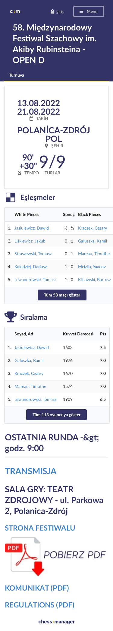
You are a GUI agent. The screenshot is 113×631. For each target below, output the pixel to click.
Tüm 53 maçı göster (62, 294)
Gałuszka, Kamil (92, 240)
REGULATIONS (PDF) (39, 604)
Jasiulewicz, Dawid (31, 227)
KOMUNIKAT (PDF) (37, 587)
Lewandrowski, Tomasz (35, 279)
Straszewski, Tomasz (33, 253)
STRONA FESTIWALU (40, 527)
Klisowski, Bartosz (94, 279)
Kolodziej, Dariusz (30, 266)
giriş (57, 11)
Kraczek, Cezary (92, 227)
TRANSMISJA (30, 471)
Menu (88, 11)
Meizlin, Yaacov (92, 266)
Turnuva (16, 75)
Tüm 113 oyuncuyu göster (56, 414)
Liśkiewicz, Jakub (30, 240)
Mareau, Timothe (94, 253)
